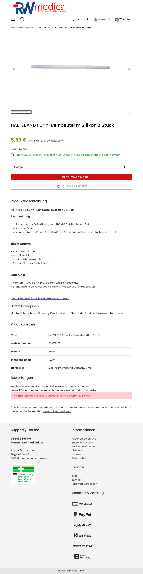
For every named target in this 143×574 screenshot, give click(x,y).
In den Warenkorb (71, 177)
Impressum (79, 454)
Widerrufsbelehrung (84, 438)
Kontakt (77, 480)
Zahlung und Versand (85, 446)
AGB (74, 476)
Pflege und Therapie (23, 27)
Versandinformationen (57, 411)
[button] (129, 70)
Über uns (77, 450)
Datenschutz (80, 458)
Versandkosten (55, 140)
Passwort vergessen (84, 484)
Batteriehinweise (82, 442)
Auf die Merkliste (71, 186)
